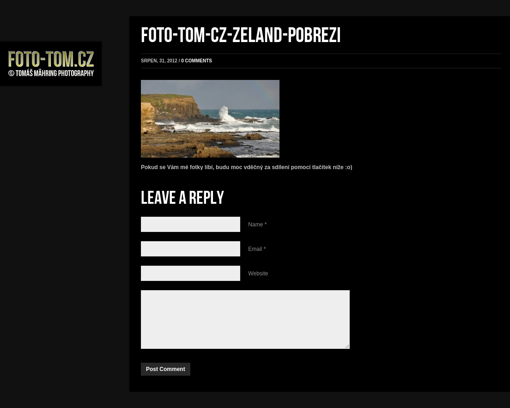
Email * (257, 249)
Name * (257, 224)
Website (258, 273)
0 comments (196, 60)
